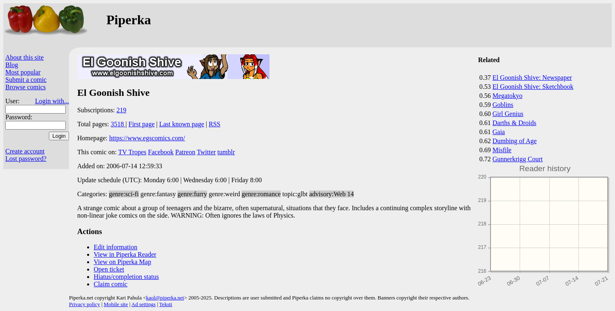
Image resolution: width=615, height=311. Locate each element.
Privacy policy (84, 304)
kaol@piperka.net (165, 298)
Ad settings (143, 304)
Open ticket (109, 269)
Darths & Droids (515, 122)
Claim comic (110, 284)
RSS (214, 124)
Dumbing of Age (515, 140)
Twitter (206, 152)
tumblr (226, 152)
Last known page (181, 124)
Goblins (503, 104)
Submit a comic (25, 79)
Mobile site (116, 304)
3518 (118, 124)
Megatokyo (508, 95)
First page (142, 124)
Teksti (166, 304)
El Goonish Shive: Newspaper (532, 77)
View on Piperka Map (122, 261)
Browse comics (25, 87)
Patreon (185, 152)
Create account (25, 151)
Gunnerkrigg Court (518, 159)
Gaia (499, 131)
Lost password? (25, 158)
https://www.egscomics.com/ (147, 138)
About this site (24, 57)
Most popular (23, 72)
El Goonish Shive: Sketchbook (533, 86)
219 (122, 110)
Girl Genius (508, 113)
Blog (11, 64)
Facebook (160, 152)
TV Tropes (132, 152)
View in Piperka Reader (125, 254)
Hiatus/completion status (126, 276)
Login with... (52, 100)
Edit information (115, 247)
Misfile (502, 149)
